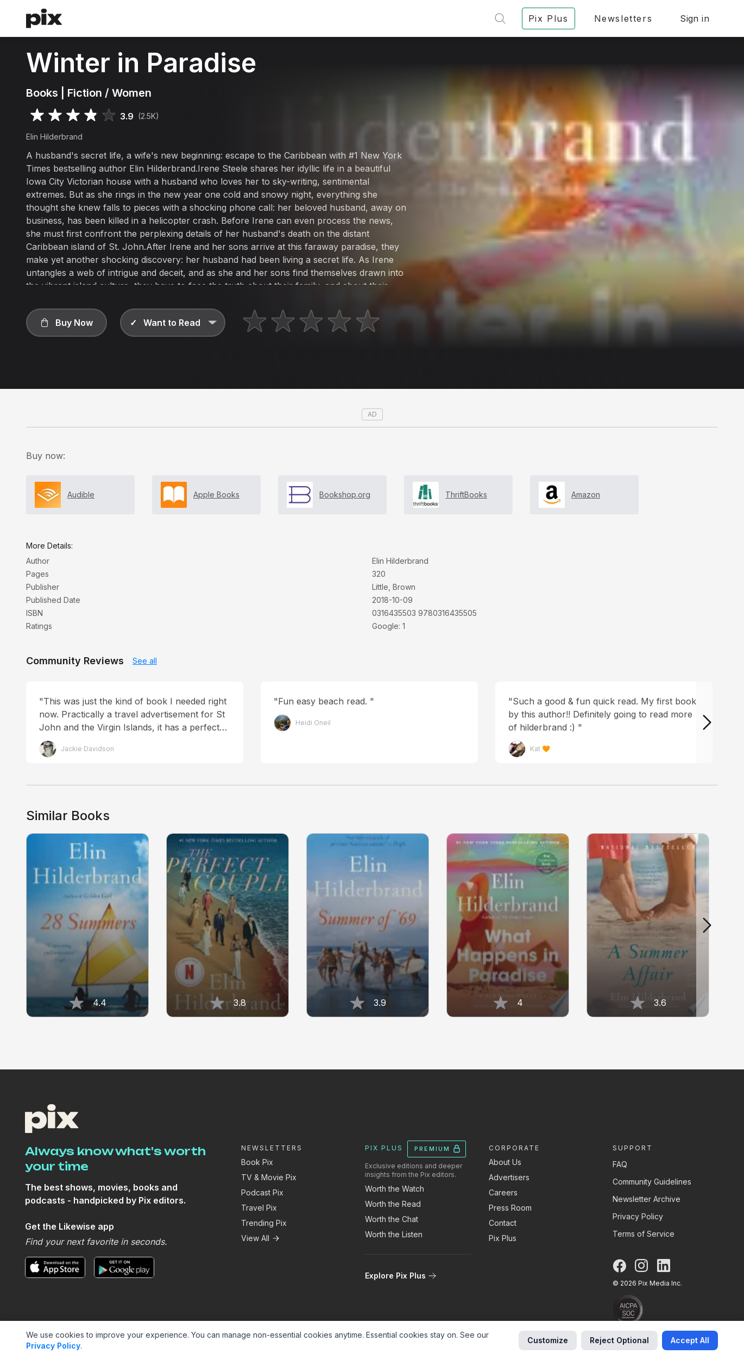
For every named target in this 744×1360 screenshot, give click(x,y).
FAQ (620, 1164)
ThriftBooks (466, 494)
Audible (80, 494)
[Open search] (500, 18)
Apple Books (216, 494)
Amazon (585, 494)
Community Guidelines (652, 1181)
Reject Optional (619, 1340)
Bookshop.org (344, 494)
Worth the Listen (394, 1234)
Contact (502, 1222)
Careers (503, 1192)
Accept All (690, 1340)
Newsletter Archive (646, 1199)
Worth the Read (393, 1203)
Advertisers (509, 1177)
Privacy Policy (638, 1216)
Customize (547, 1340)
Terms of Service (643, 1233)
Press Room (510, 1207)
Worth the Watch (394, 1188)
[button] (66, 322)
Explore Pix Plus (401, 1275)
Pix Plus (502, 1238)
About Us (505, 1162)
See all (145, 660)
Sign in (694, 18)
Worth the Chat (391, 1219)
